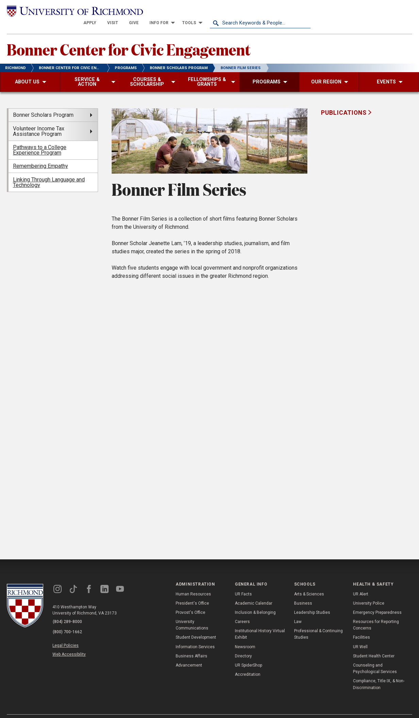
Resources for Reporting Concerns (376, 614)
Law (298, 610)
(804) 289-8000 (68, 611)
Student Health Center (373, 645)
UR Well (360, 636)
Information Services (195, 636)
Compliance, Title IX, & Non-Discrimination (378, 673)
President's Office (192, 592)
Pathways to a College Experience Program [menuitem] (39, 139)
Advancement (189, 654)
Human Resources (193, 583)
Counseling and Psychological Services (375, 657)
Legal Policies (67, 633)
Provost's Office (190, 601)
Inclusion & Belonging (255, 601)
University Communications (192, 614)
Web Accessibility (70, 640)
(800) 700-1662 (68, 620)
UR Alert (360, 583)
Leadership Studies (312, 601)
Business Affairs (191, 645)
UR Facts (243, 583)
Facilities (361, 626)
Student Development (196, 626)
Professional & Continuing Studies (318, 623)
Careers (242, 610)
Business (303, 592)
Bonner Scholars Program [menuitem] (43, 104)
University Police (368, 592)
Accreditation (247, 663)
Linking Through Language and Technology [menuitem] (49, 171)
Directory (243, 645)
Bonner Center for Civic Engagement (135, 38)
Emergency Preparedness (377, 601)
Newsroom (245, 636)
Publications (344, 101)
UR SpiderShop (248, 654)
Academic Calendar (253, 592)
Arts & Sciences (309, 583)
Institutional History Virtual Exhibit (260, 623)
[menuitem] (191, 11)
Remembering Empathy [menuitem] (40, 155)
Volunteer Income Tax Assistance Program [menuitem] (38, 120)
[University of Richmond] (57, 10)
